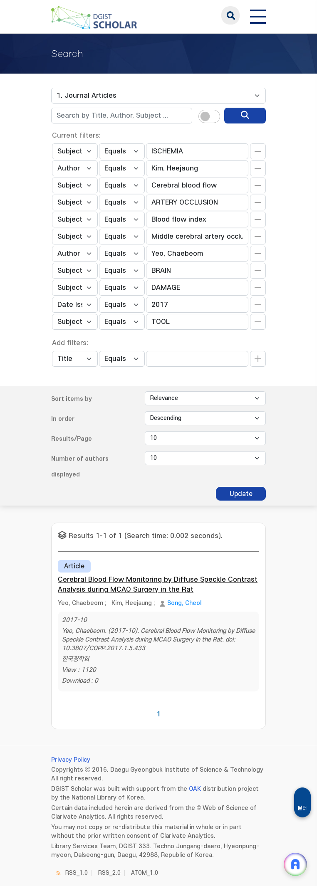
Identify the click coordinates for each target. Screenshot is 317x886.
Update (241, 494)
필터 (302, 808)
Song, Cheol (184, 603)
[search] (245, 115)
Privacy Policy (70, 759)
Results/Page (71, 438)
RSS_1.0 (76, 873)
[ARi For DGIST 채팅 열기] (295, 864)
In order (62, 418)
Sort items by (71, 398)
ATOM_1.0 (144, 873)
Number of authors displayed (80, 466)
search (230, 15)
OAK (195, 788)
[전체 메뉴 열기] (258, 15)
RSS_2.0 (109, 873)
